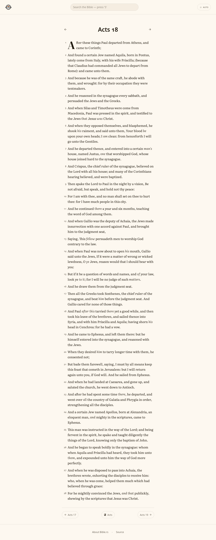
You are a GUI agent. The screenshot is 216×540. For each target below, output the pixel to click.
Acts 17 (72, 514)
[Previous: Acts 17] (65, 29)
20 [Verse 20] (65, 352)
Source (120, 532)
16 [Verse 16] (65, 286)
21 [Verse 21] (65, 364)
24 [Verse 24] (65, 412)
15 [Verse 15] (65, 274)
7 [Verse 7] (65, 148)
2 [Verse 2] (65, 55)
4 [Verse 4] (65, 95)
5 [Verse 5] (65, 108)
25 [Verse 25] (65, 429)
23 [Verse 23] (65, 394)
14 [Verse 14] (65, 251)
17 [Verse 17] (65, 293)
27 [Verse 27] (65, 470)
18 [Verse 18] (65, 311)
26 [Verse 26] (65, 447)
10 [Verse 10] (65, 196)
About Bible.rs (100, 532)
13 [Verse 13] (65, 238)
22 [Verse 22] (65, 382)
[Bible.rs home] (8, 7)
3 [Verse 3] (65, 78)
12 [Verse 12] (65, 221)
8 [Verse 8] (65, 166)
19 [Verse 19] (65, 334)
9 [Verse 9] (65, 184)
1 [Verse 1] (65, 42)
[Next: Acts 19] (149, 29)
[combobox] (104, 7)
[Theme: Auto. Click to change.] (204, 7)
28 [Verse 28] (65, 493)
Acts (109, 514)
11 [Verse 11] (65, 208)
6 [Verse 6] (65, 125)
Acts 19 (144, 514)
